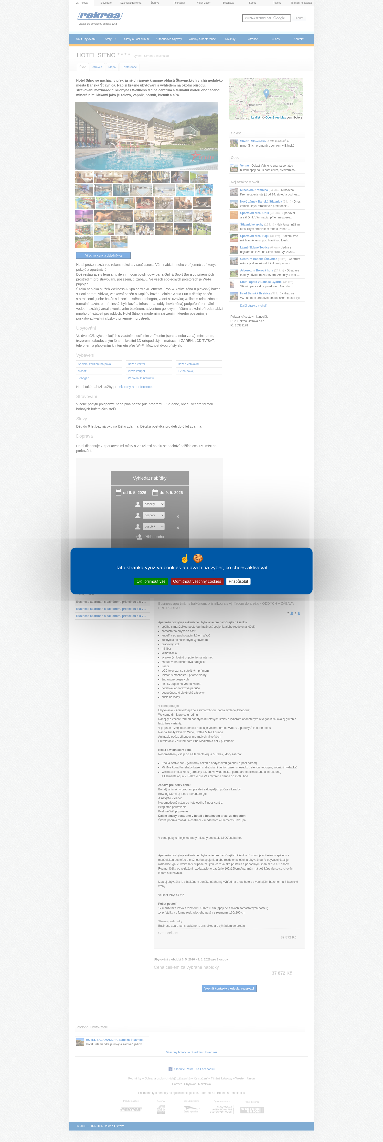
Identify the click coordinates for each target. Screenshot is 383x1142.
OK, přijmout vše (151, 581)
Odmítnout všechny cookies (197, 581)
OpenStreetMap (275, 117)
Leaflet (255, 117)
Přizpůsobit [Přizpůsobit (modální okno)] (238, 581)
